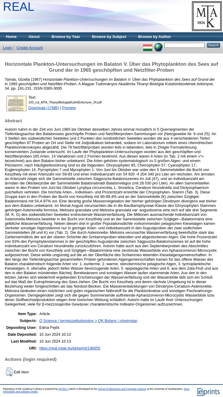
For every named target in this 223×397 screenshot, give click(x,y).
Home (11, 36)
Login (7, 47)
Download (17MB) (43, 108)
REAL (18, 6)
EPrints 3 (63, 389)
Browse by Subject (109, 36)
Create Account (29, 47)
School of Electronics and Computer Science (122, 389)
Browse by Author (154, 36)
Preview (69, 108)
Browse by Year (66, 36)
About (34, 36)
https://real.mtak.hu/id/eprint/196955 (69, 348)
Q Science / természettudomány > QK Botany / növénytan (88, 320)
